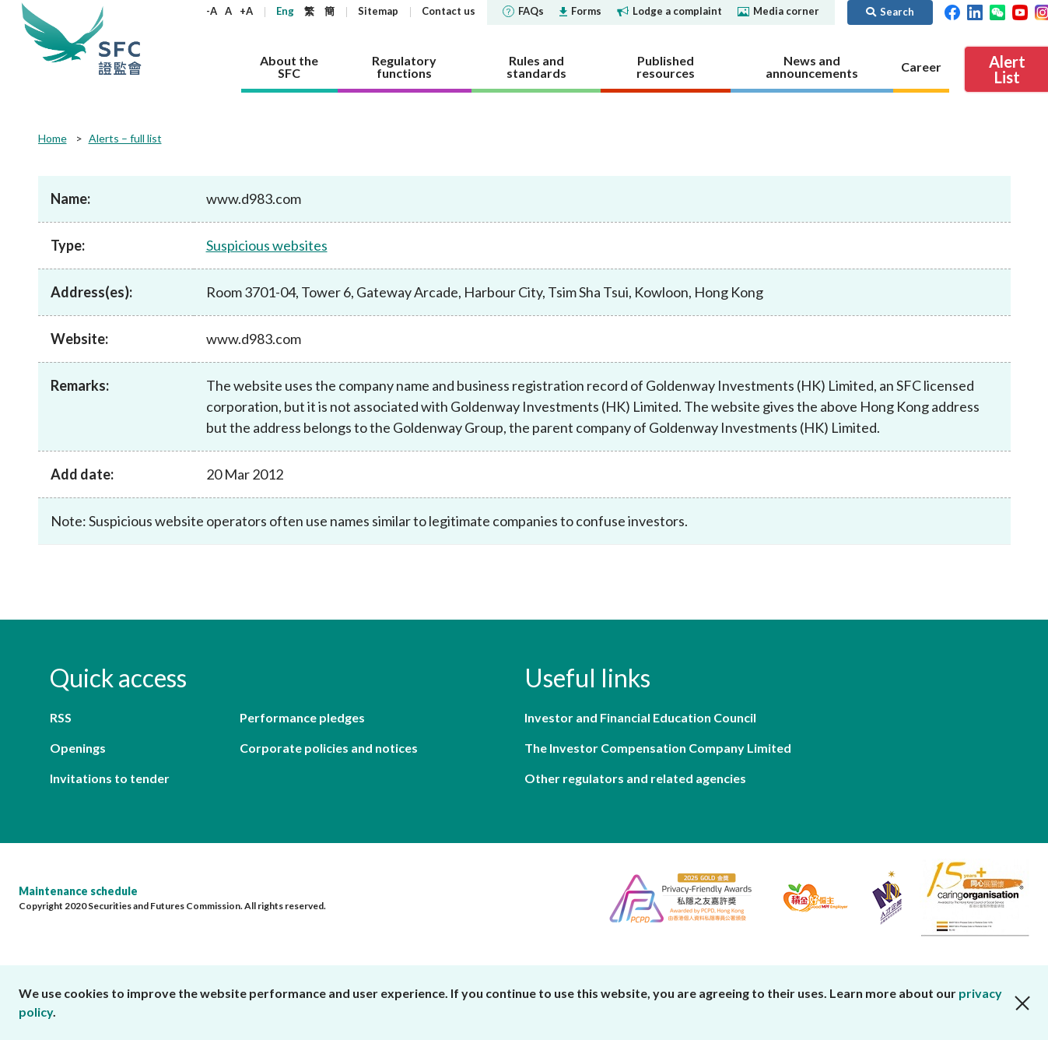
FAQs (523, 11)
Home (52, 138)
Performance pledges (302, 717)
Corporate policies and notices (329, 747)
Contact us (448, 11)
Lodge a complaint (669, 11)
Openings (78, 747)
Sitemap (378, 11)
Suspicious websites (267, 245)
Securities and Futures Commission (120, 38)
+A (246, 11)
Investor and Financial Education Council (640, 717)
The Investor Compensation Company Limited (657, 747)
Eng (285, 11)
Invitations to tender (110, 778)
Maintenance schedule (78, 891)
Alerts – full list (125, 138)
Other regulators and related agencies (635, 778)
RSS (61, 717)
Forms (580, 11)
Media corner (778, 11)
